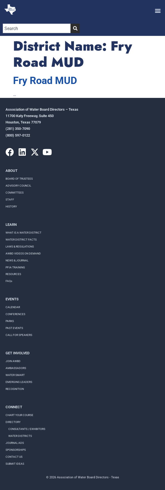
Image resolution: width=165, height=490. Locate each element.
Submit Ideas (15, 464)
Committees (15, 192)
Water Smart (15, 375)
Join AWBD (13, 361)
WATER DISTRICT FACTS (21, 239)
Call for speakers (19, 335)
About (12, 171)
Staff (10, 199)
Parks (10, 321)
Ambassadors (16, 368)
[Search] (75, 28)
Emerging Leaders (19, 382)
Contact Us (14, 457)
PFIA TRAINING (15, 267)
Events (12, 299)
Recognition (15, 389)
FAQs (9, 281)
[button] (157, 10)
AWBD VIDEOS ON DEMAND (23, 253)
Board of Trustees (19, 178)
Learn (11, 224)
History (11, 206)
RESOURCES (13, 274)
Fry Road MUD (45, 80)
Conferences (15, 314)
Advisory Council (18, 185)
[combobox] (37, 28)
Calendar (13, 307)
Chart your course (19, 415)
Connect (14, 407)
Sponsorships (16, 450)
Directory (13, 422)
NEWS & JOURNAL (17, 260)
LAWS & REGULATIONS (20, 246)
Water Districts (20, 436)
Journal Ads (15, 443)
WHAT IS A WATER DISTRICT (23, 232)
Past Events (14, 328)
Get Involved (17, 353)
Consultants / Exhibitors (26, 429)
